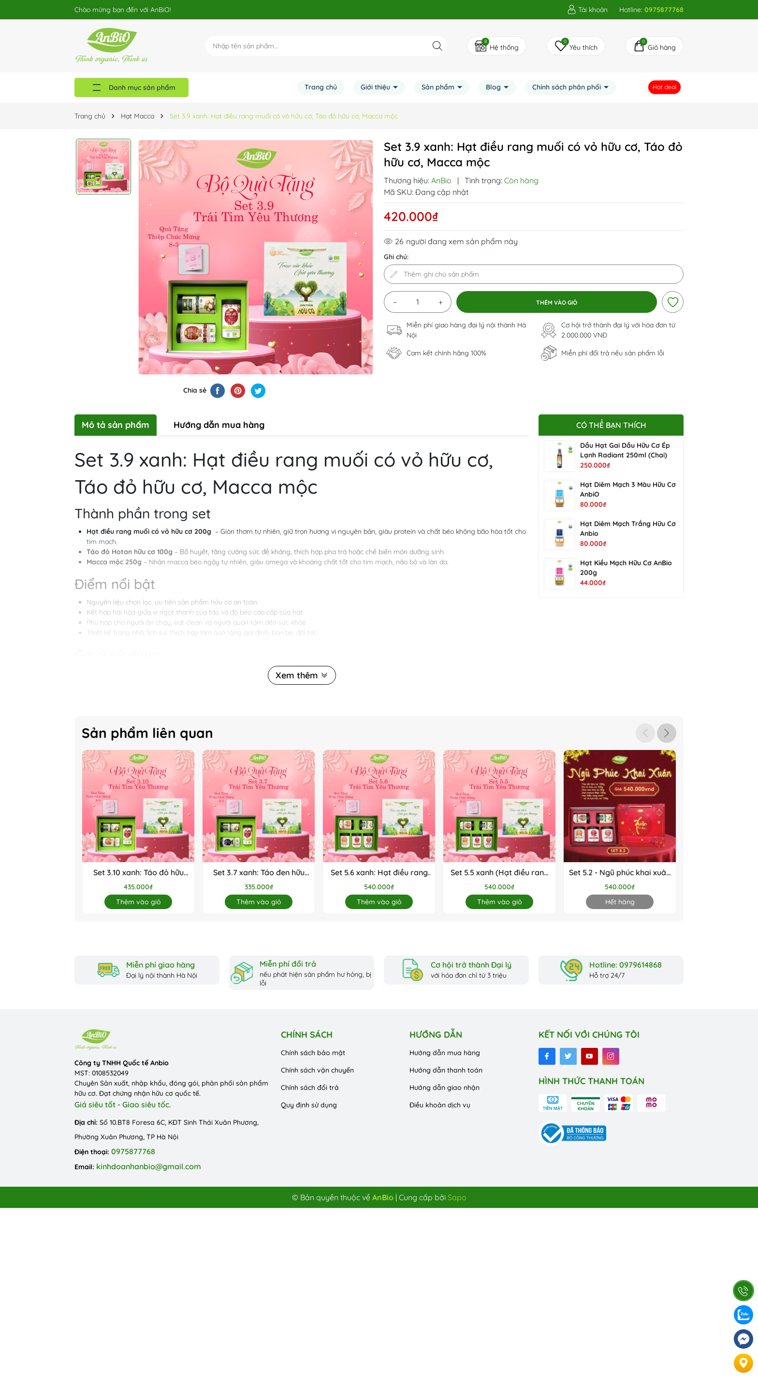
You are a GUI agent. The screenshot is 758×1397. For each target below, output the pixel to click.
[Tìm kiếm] (437, 46)
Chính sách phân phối (567, 87)
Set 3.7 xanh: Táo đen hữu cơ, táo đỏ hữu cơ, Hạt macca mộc (259, 873)
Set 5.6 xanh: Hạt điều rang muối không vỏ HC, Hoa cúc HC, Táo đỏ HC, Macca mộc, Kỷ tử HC (379, 873)
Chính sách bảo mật (313, 1052)
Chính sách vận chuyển (317, 1070)
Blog (494, 87)
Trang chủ (321, 87)
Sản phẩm (439, 87)
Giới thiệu (376, 87)
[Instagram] (610, 1056)
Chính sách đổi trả (310, 1087)
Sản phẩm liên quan (147, 732)
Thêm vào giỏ (138, 901)
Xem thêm (302, 675)
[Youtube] (589, 1056)
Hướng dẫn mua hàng (444, 1052)
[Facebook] (547, 1056)
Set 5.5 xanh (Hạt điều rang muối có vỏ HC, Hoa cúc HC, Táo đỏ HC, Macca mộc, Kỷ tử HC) (499, 873)
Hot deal (665, 87)
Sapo (457, 1197)
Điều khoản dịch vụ (439, 1105)
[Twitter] (568, 1056)
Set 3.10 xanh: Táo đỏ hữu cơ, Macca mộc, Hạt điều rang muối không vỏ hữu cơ (138, 873)
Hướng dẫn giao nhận (444, 1087)
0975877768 (133, 1151)
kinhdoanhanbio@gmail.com (148, 1166)
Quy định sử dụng (309, 1105)
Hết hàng (620, 901)
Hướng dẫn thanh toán (445, 1070)
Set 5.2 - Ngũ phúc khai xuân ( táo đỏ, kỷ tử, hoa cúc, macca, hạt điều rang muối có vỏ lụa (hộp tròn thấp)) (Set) (620, 873)
